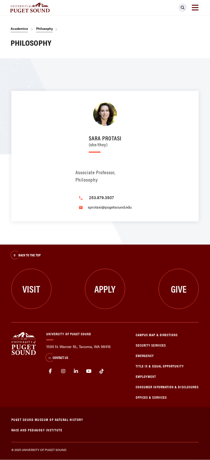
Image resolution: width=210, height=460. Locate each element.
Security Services (151, 345)
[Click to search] (182, 7)
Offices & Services (151, 397)
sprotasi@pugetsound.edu (110, 207)
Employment (146, 376)
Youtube (89, 371)
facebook (50, 371)
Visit (31, 288)
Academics (19, 28)
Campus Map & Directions (157, 334)
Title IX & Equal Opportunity (160, 365)
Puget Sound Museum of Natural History (47, 419)
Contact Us (57, 358)
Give (179, 288)
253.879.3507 (101, 197)
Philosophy (44, 28)
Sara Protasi (105, 140)
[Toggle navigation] (195, 7)
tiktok (102, 371)
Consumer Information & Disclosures (167, 386)
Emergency (145, 355)
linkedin (76, 371)
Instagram (63, 371)
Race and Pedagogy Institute (37, 429)
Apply (104, 288)
